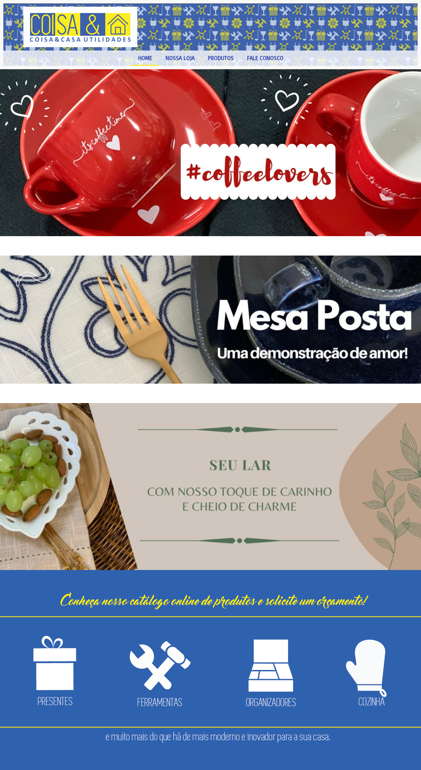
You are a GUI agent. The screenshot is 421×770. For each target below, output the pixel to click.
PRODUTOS (221, 58)
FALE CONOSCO (265, 58)
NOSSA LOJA (179, 58)
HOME (145, 58)
